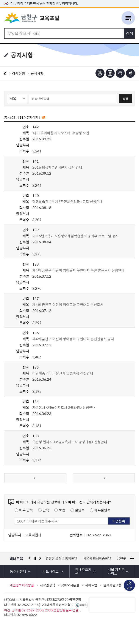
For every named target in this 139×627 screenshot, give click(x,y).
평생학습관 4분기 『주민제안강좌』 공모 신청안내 (67, 201)
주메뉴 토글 (128, 18)
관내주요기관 (83, 571)
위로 (129, 588)
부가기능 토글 (130, 73)
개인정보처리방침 (22, 585)
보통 (62, 510)
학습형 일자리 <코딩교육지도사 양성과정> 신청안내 (69, 441)
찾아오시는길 (70, 585)
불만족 (80, 510)
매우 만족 (26, 510)
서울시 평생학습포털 (97, 558)
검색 (125, 98)
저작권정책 (47, 585)
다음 (40, 558)
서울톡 (83, 605)
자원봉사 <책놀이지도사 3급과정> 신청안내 (63, 407)
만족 (46, 510)
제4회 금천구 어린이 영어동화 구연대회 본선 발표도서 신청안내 (78, 270)
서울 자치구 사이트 (116, 571)
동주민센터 (18, 571)
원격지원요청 (112, 585)
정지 (35, 558)
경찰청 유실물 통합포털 (61, 558)
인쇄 (120, 73)
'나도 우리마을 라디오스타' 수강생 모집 (60, 132)
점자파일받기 (110, 73)
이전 (29, 558)
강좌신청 (18, 73)
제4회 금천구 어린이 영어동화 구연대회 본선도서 (67, 304)
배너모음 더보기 (132, 558)
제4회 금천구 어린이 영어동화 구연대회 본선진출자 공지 (73, 338)
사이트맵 (91, 585)
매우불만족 (102, 510)
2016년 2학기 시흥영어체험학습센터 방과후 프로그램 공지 (75, 235)
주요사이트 (50, 571)
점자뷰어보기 (100, 73)
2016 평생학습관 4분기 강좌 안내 (57, 167)
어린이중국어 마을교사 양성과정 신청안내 (62, 373)
